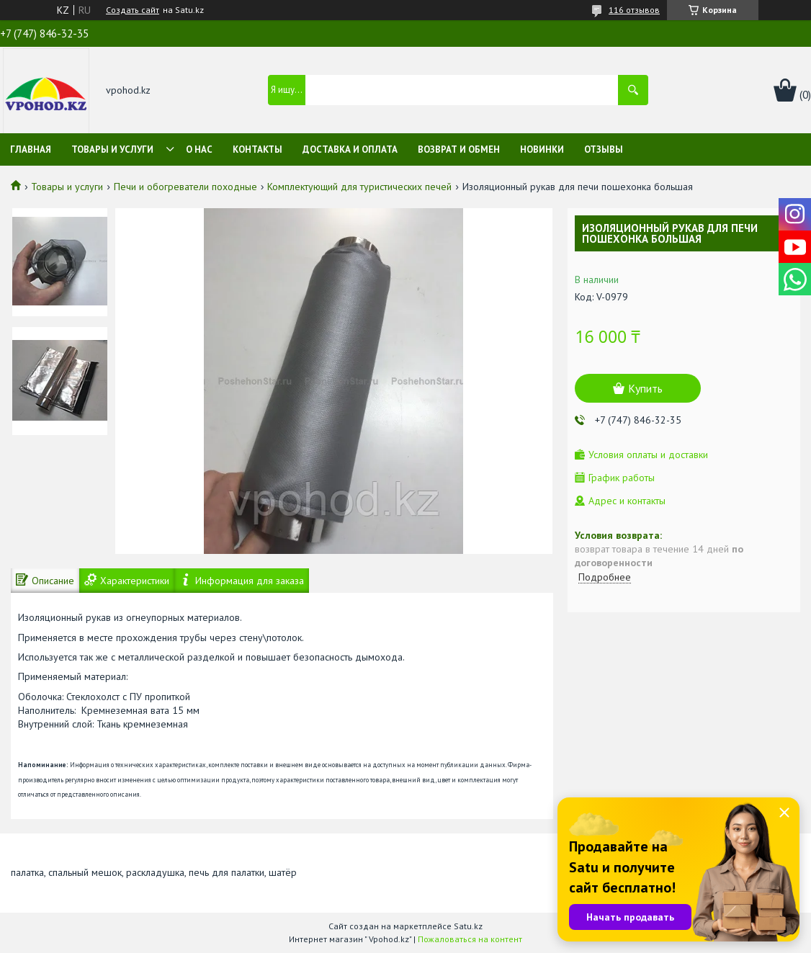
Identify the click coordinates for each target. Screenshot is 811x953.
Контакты (257, 149)
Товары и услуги (112, 149)
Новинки (542, 149)
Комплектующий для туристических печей (359, 186)
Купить (645, 388)
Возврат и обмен (459, 149)
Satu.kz (468, 926)
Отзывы (603, 149)
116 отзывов (634, 9)
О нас (199, 149)
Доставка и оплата (350, 149)
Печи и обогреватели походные (185, 186)
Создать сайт (132, 10)
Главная (30, 149)
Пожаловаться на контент (470, 939)
